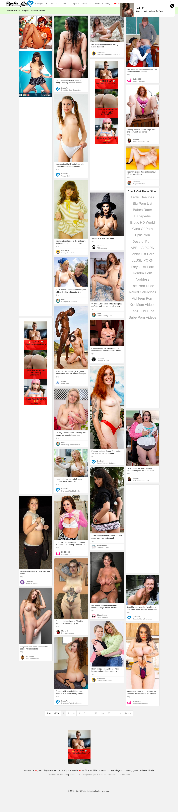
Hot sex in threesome (105, 681)
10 (96, 713)
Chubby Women (103, 360)
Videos (66, 3)
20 (102, 713)
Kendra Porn (142, 273)
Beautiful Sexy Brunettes (71, 90)
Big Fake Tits (66, 554)
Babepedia (142, 216)
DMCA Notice (100, 775)
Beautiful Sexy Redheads (106, 463)
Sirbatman (101, 52)
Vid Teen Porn (142, 298)
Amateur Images (32, 583)
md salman (30, 656)
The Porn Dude (142, 286)
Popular (75, 3)
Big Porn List (142, 203)
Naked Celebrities (142, 292)
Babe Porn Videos (142, 317)
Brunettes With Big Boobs (71, 703)
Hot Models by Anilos (105, 316)
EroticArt (64, 88)
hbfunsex (100, 358)
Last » (128, 713)
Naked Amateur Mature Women (109, 54)
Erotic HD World (142, 222)
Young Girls (65, 176)
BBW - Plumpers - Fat (141, 141)
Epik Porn (142, 235)
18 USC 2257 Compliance (81, 775)
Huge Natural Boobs (140, 703)
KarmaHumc (102, 545)
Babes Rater (142, 210)
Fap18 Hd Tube (142, 311)
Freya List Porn (142, 267)
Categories (41, 3)
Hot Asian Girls (103, 548)
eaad (99, 313)
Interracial (65, 383)
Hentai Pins (113, 775)
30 (109, 713)
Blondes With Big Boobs (70, 491)
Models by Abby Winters (70, 445)
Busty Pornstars (139, 81)
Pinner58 (29, 581)
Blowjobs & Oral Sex (69, 301)
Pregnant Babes (139, 184)
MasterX (136, 139)
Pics (52, 3)
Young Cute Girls (68, 253)
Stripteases (125, 775)
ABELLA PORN (142, 248)
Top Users (86, 3)
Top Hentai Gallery (102, 3)
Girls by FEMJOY (32, 658)
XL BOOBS (137, 79)
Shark (63, 381)
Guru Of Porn (142, 229)
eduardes (100, 246)
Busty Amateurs (67, 633)
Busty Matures (102, 617)
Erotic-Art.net (87, 791)
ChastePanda (102, 615)
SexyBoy (136, 182)
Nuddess (142, 279)
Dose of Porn (142, 241)
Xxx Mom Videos (142, 305)
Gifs (58, 3)
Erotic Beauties (142, 197)
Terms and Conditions (58, 775)
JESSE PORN (142, 260)
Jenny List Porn (142, 254)
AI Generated (102, 248)
